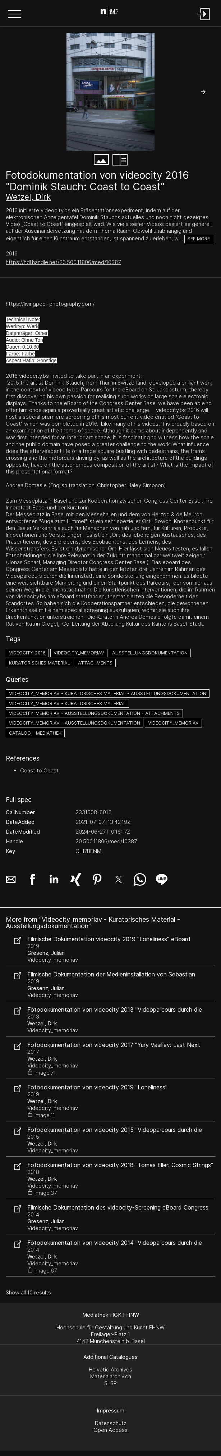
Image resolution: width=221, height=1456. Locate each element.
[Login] (203, 20)
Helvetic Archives (110, 1369)
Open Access (110, 1429)
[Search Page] (109, 12)
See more (199, 238)
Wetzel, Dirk (28, 196)
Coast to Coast (39, 770)
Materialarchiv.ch (110, 1376)
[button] (14, 15)
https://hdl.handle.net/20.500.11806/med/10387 (63, 262)
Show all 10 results (28, 1292)
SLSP (110, 1383)
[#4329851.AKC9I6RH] (110, 92)
